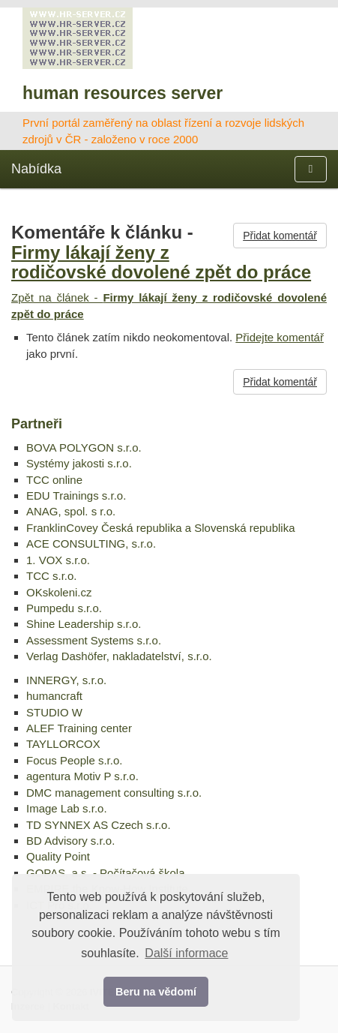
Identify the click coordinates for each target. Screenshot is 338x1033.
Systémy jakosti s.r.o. (79, 463)
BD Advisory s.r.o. (70, 840)
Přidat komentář (280, 236)
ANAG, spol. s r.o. (70, 511)
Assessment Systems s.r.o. (93, 640)
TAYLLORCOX (63, 743)
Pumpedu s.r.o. (64, 608)
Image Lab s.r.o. (66, 808)
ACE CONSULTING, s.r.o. (91, 543)
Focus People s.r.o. (74, 760)
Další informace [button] (186, 953)
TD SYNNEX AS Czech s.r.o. (98, 824)
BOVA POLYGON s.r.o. (84, 447)
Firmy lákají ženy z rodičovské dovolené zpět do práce (161, 262)
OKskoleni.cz (59, 592)
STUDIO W (54, 712)
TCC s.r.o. (51, 575)
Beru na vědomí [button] (155, 992)
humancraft (54, 695)
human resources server (122, 93)
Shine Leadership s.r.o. (83, 623)
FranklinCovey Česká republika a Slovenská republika (160, 527)
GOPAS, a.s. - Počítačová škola (105, 872)
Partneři (36, 423)
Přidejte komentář (279, 337)
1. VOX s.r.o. (58, 560)
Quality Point (58, 856)
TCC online (54, 479)
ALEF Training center (79, 728)
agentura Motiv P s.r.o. (82, 776)
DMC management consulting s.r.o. (114, 792)
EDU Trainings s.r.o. (76, 495)
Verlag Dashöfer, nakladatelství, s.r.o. (119, 656)
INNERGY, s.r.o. (66, 680)
